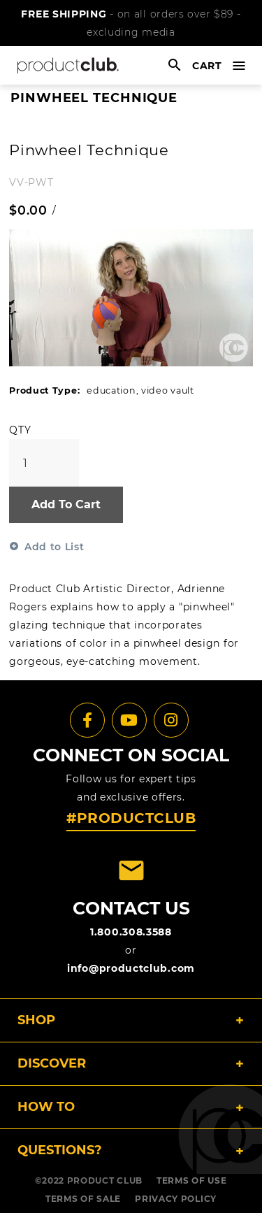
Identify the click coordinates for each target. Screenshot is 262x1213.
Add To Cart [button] (66, 504)
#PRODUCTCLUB (131, 818)
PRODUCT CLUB (105, 1180)
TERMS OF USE (191, 1180)
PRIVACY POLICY (176, 1198)
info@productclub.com (131, 968)
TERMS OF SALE (83, 1198)
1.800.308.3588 (131, 932)
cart (207, 65)
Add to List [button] (54, 546)
